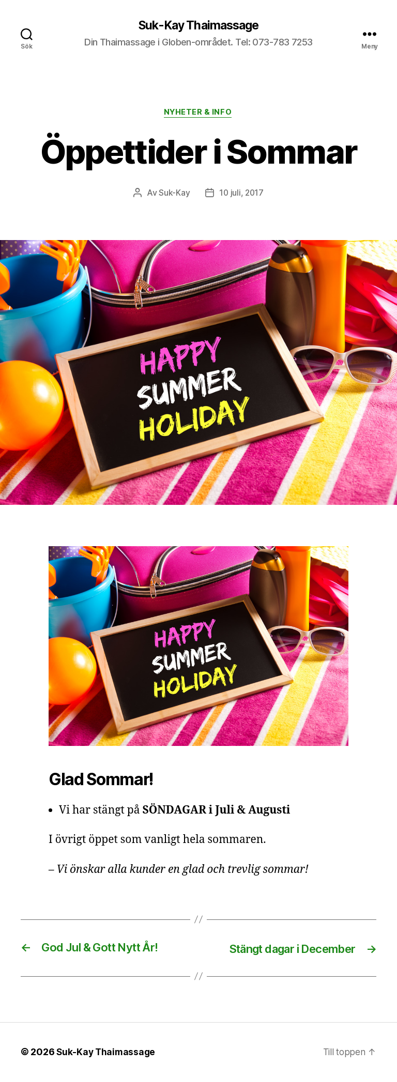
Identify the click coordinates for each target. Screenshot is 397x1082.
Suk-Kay (173, 194)
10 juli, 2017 (242, 194)
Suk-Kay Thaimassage (198, 26)
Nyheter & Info (198, 113)
